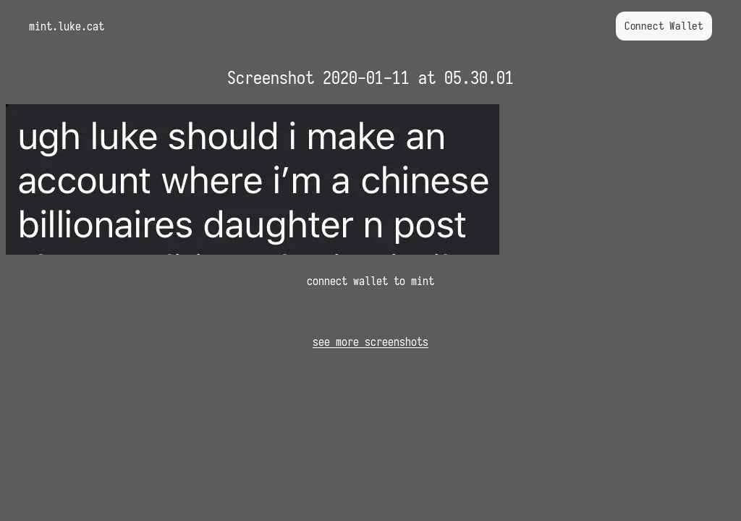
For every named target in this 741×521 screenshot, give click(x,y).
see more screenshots (370, 341)
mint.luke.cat (66, 26)
